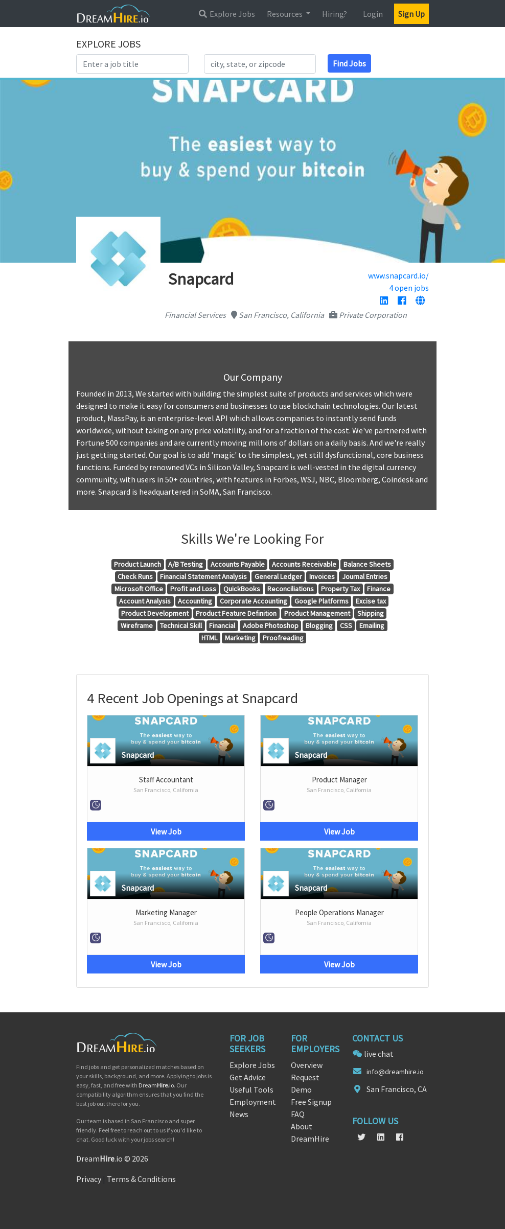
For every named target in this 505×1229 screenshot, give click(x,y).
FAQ (298, 1114)
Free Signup (311, 1102)
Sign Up (411, 14)
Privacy (88, 1179)
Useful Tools (251, 1089)
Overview (307, 1065)
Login (373, 14)
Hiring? (334, 14)
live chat (379, 1054)
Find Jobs (349, 63)
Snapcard (138, 755)
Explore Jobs (226, 14)
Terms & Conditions (141, 1179)
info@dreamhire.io (395, 1071)
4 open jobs (409, 288)
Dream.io (156, 1085)
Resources (285, 14)
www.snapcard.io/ (398, 275)
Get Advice (247, 1077)
